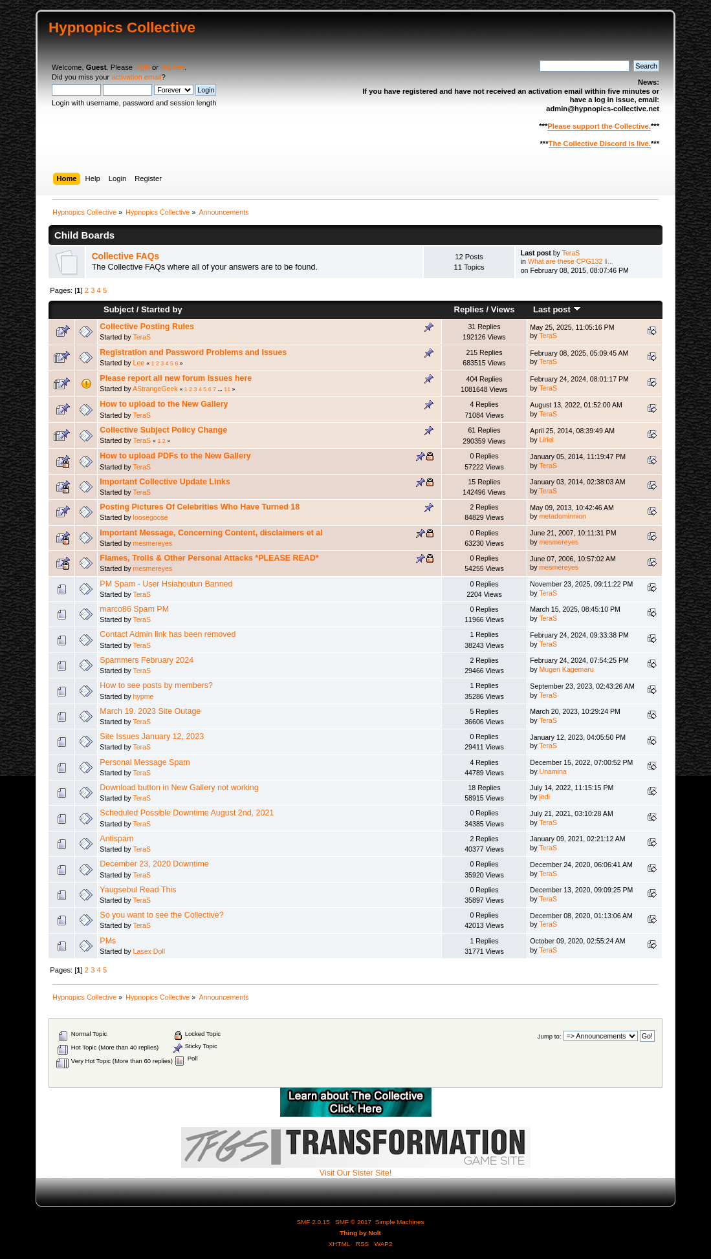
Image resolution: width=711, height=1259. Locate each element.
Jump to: (550, 1036)
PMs (108, 940)
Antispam (116, 838)
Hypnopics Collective (122, 27)
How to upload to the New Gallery (164, 404)
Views (503, 309)
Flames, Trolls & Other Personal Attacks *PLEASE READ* (209, 558)
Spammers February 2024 (146, 660)
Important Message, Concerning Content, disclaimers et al (211, 532)
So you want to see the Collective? (161, 915)
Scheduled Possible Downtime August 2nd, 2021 (187, 812)
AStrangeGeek (155, 389)
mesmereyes (153, 543)
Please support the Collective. (599, 126)
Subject (119, 309)
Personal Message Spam (145, 762)
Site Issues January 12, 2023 (152, 736)
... (220, 389)
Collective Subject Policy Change (163, 430)
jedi (545, 797)
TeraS (571, 253)
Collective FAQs (125, 256)
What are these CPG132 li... (570, 261)
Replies (468, 309)
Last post (557, 309)
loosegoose (150, 517)
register (172, 67)
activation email (136, 77)
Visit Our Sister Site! (356, 1169)
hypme (143, 696)
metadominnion (563, 516)
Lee (139, 363)
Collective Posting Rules (147, 326)
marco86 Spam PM (134, 609)
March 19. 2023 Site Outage (150, 711)
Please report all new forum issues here (176, 378)
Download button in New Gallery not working (179, 787)
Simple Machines (399, 1221)
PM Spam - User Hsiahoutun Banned (166, 583)
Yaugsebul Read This (138, 889)
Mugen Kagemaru (567, 669)
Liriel (547, 440)
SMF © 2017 (353, 1221)
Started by (161, 309)
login (142, 67)
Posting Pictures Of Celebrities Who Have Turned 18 (200, 506)
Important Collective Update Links (165, 481)
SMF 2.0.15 (313, 1221)
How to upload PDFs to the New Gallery (175, 455)
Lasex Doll (149, 951)
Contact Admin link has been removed (167, 634)
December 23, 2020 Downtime (154, 863)
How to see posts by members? (156, 685)
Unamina (553, 771)
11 (227, 389)
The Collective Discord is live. (600, 143)
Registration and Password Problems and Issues (193, 352)
